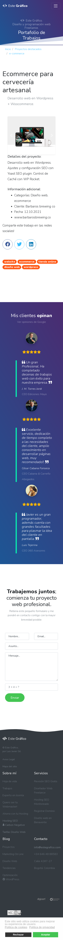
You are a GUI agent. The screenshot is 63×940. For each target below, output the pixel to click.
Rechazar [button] (18, 934)
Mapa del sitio (10, 766)
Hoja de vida (10, 781)
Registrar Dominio (44, 811)
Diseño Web (10, 861)
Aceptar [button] (45, 934)
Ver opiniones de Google (31, 322)
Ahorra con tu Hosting (15, 814)
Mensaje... (31, 666)
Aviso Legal (9, 759)
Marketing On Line (13, 854)
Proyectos (9, 847)
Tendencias (9, 868)
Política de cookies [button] (16, 927)
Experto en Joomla (13, 795)
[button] (11, 135)
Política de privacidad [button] (42, 927)
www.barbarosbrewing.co (32, 217)
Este (15, 6)
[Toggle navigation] (55, 6)
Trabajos (7, 788)
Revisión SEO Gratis (45, 781)
